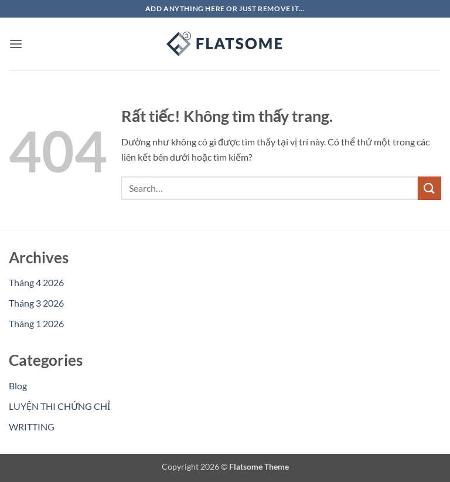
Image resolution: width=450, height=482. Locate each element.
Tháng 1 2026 (36, 323)
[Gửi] (429, 187)
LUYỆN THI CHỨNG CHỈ (59, 406)
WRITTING (31, 426)
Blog (18, 385)
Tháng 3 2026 (36, 302)
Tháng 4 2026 (36, 282)
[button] (16, 43)
